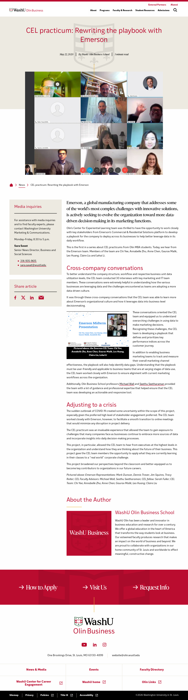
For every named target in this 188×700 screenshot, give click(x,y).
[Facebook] (15, 299)
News (22, 185)
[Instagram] (104, 646)
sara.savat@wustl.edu (33, 265)
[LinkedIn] (32, 299)
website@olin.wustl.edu (126, 655)
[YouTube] (84, 646)
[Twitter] (23, 299)
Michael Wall (126, 384)
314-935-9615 (28, 261)
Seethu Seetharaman (152, 384)
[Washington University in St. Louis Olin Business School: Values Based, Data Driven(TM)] (94, 633)
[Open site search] (175, 10)
